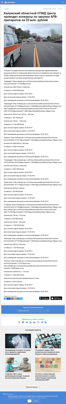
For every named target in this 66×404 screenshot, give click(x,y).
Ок (29, 401)
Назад (5, 9)
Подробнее (36, 401)
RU (63, 2)
